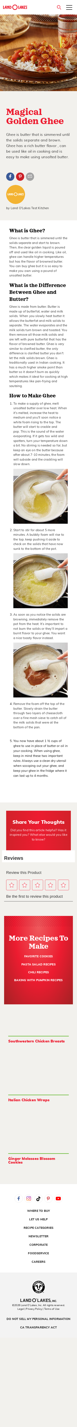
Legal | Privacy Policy (29, 1309)
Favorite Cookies (38, 956)
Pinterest (20, 176)
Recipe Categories (38, 1228)
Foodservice (38, 1253)
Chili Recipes (38, 972)
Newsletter (39, 1236)
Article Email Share (30, 176)
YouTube (58, 1198)
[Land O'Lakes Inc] (38, 1301)
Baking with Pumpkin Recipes (38, 980)
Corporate (38, 1245)
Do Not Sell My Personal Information (38, 1319)
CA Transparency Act (38, 1327)
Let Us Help (38, 1219)
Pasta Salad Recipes (38, 964)
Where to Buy (38, 1211)
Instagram (28, 1198)
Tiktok (38, 1198)
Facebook (10, 176)
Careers (38, 1262)
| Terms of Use (51, 1309)
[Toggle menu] (69, 8)
